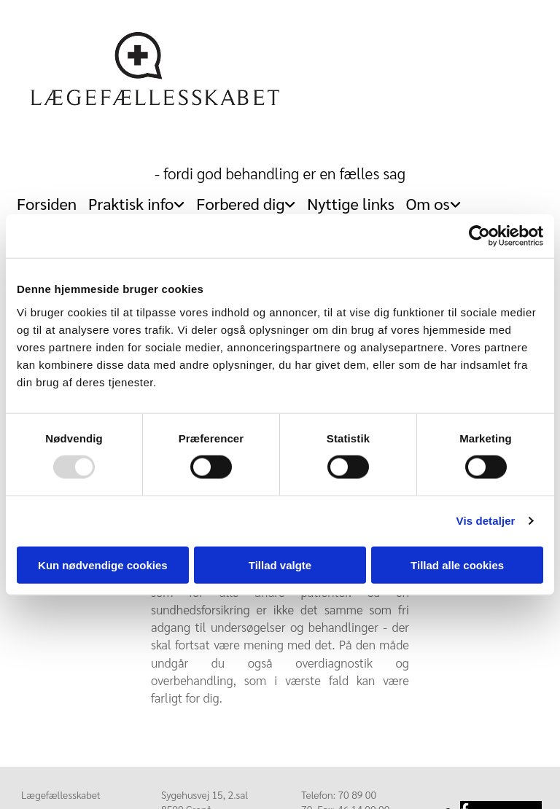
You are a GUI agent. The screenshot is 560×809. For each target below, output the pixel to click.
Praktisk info (131, 203)
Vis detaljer (486, 521)
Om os (428, 203)
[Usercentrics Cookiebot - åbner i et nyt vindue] (479, 236)
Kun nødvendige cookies (103, 564)
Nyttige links (350, 203)
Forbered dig (240, 203)
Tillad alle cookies (457, 564)
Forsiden (47, 203)
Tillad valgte (280, 564)
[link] (136, 199)
